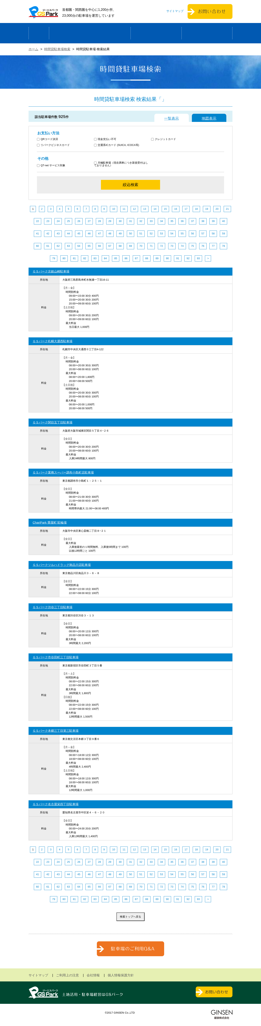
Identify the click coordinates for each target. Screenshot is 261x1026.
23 (47, 221)
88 (146, 258)
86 (126, 258)
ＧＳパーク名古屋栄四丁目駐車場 (56, 804)
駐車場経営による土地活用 (89, 33)
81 (74, 258)
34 (161, 221)
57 (202, 233)
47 (99, 233)
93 (198, 258)
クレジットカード (163, 139)
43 (58, 233)
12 (134, 208)
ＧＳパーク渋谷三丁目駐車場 (52, 607)
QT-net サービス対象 (54, 165)
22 (37, 221)
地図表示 (209, 118)
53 (161, 233)
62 (58, 245)
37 (192, 221)
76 (202, 245)
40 (223, 221)
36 (182, 221)
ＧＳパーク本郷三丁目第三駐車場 (56, 730)
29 (109, 221)
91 (177, 258)
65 (89, 245)
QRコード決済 (47, 139)
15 (165, 208)
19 (206, 208)
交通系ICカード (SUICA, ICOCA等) (116, 145)
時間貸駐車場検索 (57, 49)
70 (140, 245)
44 (68, 233)
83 (95, 258)
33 (151, 221)
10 (113, 208)
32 (140, 221)
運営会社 (207, 33)
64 (78, 245)
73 (171, 245)
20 (217, 208)
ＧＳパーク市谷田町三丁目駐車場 (56, 657)
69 (130, 245)
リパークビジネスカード (53, 145)
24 (58, 221)
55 (182, 233)
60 (37, 245)
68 (120, 245)
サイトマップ (175, 11)
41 (37, 233)
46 (89, 233)
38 (202, 221)
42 (47, 233)
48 (109, 233)
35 (171, 221)
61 (47, 245)
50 (130, 233)
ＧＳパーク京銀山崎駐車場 (51, 271)
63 (68, 245)
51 (140, 233)
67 (109, 245)
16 (175, 208)
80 (64, 258)
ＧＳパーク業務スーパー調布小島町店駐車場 (63, 472)
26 (78, 221)
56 (192, 233)
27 (89, 221)
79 (53, 258)
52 (151, 233)
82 (84, 258)
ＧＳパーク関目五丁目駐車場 (52, 422)
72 (161, 245)
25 (68, 221)
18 (196, 208)
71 (151, 245)
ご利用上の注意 (67, 975)
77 (213, 245)
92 (188, 258)
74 (182, 245)
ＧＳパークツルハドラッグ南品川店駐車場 (62, 565)
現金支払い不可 (105, 139)
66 (99, 245)
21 (227, 208)
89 (157, 258)
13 (144, 208)
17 (186, 208)
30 (120, 221)
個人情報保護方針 (121, 975)
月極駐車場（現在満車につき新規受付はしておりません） (121, 164)
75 (192, 245)
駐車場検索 (156, 33)
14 (155, 208)
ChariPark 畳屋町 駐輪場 (50, 522)
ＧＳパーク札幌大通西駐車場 (52, 341)
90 (167, 258)
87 (136, 258)
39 (213, 221)
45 (78, 233)
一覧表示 (171, 118)
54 (171, 233)
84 (105, 258)
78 (223, 245)
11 (124, 208)
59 (223, 233)
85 (115, 258)
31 (130, 221)
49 (120, 233)
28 (99, 221)
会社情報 (93, 975)
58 (213, 233)
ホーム (39, 33)
